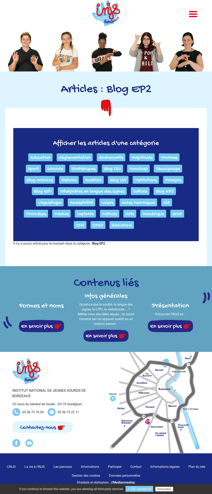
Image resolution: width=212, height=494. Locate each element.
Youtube (29, 443)
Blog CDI (112, 169)
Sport (33, 169)
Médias (61, 214)
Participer (115, 467)
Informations (90, 467)
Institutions (146, 180)
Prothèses (36, 214)
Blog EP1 (43, 191)
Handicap (138, 169)
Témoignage (168, 169)
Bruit (177, 214)
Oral (80, 225)
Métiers (109, 214)
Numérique (153, 214)
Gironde (55, 169)
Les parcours (63, 467)
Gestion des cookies (86, 475)
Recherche (122, 225)
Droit (98, 225)
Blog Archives (40, 180)
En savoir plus (37, 326)
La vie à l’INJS (35, 467)
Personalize (164, 489)
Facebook (16, 443)
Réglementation (74, 158)
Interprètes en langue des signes (92, 191)
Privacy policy (185, 489)
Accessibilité (81, 203)
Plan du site (196, 467)
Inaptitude (142, 158)
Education (40, 158)
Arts (130, 214)
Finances (169, 158)
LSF (166, 203)
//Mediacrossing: (123, 482)
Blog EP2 (165, 191)
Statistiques (84, 169)
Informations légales (165, 467)
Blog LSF (118, 180)
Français (173, 180)
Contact (135, 467)
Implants (85, 214)
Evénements (111, 158)
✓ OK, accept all (139, 489)
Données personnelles (124, 475)
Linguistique (49, 203)
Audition (93, 180)
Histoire (69, 180)
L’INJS (11, 467)
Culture (140, 191)
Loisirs (107, 203)
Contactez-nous (38, 427)
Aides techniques (138, 203)
